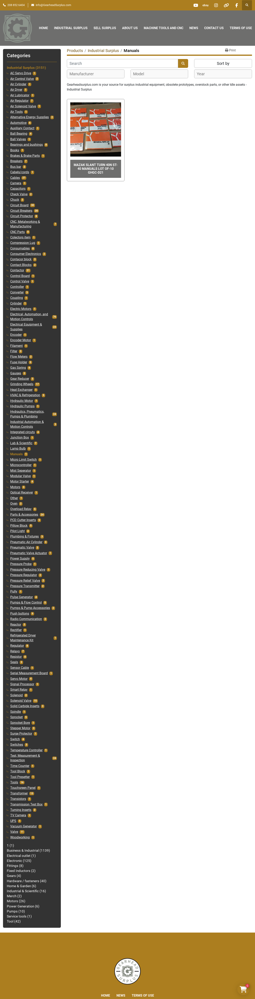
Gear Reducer (19, 379)
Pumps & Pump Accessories (30, 608)
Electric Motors (20, 309)
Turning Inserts (20, 810)
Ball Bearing (18, 133)
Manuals (16, 454)
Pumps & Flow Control (26, 602)
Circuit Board (19, 205)
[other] (226, 5)
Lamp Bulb (18, 448)
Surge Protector (21, 733)
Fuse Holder (18, 362)
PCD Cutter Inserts (23, 520)
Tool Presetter (20, 777)
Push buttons (19, 613)
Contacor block (21, 259)
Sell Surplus (105, 28)
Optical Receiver (21, 492)
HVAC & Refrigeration (25, 395)
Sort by (223, 63)
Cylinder (16, 303)
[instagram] (216, 5)
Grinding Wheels (21, 384)
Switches (16, 744)
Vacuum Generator (23, 826)
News (193, 28)
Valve (14, 832)
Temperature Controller (26, 750)
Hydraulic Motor (21, 401)
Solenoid (16, 695)
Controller (17, 287)
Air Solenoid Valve (23, 106)
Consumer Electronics (25, 254)
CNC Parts (17, 232)
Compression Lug (22, 243)
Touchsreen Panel (23, 788)
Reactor (15, 624)
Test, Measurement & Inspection (25, 758)
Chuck (14, 200)
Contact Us (214, 28)
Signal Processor (22, 684)
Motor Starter (19, 481)
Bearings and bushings (26, 145)
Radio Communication (26, 619)
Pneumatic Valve (22, 547)
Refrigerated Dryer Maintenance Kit (23, 638)
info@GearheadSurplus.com (53, 5)
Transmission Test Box (26, 804)
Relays (15, 651)
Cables (15, 178)
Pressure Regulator (23, 575)
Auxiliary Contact (22, 128)
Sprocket (16, 717)
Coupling (16, 298)
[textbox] (83, 74)
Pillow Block (19, 526)
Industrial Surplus (71, 28)
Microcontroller (21, 465)
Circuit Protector (21, 216)
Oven (13, 503)
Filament (16, 346)
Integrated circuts (22, 432)
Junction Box (19, 437)
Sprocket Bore (20, 723)
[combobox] (95, 73)
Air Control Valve (22, 79)
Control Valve (19, 281)
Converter (17, 292)
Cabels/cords (19, 172)
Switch (15, 739)
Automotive (18, 123)
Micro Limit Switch (23, 459)
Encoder (16, 335)
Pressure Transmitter (25, 586)
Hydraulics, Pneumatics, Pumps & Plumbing (27, 414)
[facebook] (237, 5)
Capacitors (18, 188)
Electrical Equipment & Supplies (26, 327)
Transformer (19, 793)
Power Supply (20, 558)
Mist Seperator (20, 471)
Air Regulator (19, 101)
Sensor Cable (19, 668)
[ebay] (206, 5)
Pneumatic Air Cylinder (26, 542)
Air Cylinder (18, 84)
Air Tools (16, 112)
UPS (13, 821)
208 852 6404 (16, 5)
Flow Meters (19, 356)
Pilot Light (17, 531)
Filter (13, 351)
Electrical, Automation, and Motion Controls (29, 317)
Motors (15, 487)
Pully (13, 591)
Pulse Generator (21, 597)
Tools (14, 782)
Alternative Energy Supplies (29, 117)
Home (43, 28)
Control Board (20, 276)
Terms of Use (241, 28)
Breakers (16, 161)
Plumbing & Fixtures (24, 536)
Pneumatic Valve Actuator (28, 553)
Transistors (18, 799)
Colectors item (20, 237)
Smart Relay (19, 689)
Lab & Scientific (21, 443)
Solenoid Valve (20, 701)
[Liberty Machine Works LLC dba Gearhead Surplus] (127, 971)
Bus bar (15, 167)
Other (14, 498)
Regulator (17, 646)
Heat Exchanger (21, 390)
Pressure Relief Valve (25, 580)
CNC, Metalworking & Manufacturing (25, 224)
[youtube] (196, 5)
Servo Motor (19, 679)
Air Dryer (16, 90)
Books (14, 150)
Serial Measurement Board (29, 673)
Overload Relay (21, 509)
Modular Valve (20, 476)
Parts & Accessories (24, 514)
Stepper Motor (20, 728)
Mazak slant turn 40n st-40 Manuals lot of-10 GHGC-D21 (95, 168)
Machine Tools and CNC (163, 28)
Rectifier (16, 630)
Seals (14, 662)
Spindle (15, 712)
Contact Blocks (21, 265)
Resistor (16, 657)
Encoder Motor (20, 340)
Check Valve (19, 194)
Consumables (20, 248)
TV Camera (18, 815)
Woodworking (20, 837)
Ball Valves (18, 139)
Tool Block (17, 771)
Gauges (15, 373)
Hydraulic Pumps (22, 406)
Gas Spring (18, 368)
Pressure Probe (21, 564)
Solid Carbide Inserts (24, 706)
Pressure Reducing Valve (27, 569)
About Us (130, 28)
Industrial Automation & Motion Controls (27, 424)
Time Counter (19, 766)
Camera (15, 183)
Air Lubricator (19, 95)
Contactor (17, 270)
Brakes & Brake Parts (25, 156)
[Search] (122, 63)
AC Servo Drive (20, 73)
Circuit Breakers (21, 211)
